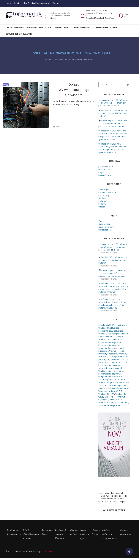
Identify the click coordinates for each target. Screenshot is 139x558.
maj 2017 (102, 172)
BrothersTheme (47, 551)
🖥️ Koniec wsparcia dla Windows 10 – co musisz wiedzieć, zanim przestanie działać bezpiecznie (114, 123)
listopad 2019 (104, 169)
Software (102, 201)
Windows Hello (116, 399)
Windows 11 (110, 396)
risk (125, 385)
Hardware (102, 198)
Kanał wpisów (104, 224)
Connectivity (103, 195)
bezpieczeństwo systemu (109, 342)
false (122, 351)
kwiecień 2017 (104, 175)
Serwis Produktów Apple (19, 34)
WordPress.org (104, 229)
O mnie (16, 3)
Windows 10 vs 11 (106, 394)
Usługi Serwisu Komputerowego (36, 3)
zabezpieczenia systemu (109, 405)
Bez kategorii (104, 189)
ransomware (110, 385)
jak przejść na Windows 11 (110, 359)
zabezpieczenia (121, 402)
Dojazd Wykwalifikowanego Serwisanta (27, 27)
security (106, 388)
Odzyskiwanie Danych (105, 27)
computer (102, 348)
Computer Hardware (107, 192)
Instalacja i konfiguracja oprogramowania (109, 534)
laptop (121, 362)
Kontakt (55, 3)
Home (8, 3)
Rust (100, 388)
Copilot (111, 348)
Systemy (102, 204)
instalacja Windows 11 (118, 356)
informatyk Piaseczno (107, 353)
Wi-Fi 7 (119, 391)
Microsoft (102, 368)
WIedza (101, 206)
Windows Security (106, 402)
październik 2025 (105, 166)
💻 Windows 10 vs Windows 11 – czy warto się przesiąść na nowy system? (112, 113)
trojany (112, 391)
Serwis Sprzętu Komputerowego (72, 27)
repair (120, 385)
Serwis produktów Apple (85, 534)
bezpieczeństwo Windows (109, 345)
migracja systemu (115, 371)
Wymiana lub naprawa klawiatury (60, 534)
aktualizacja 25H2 (106, 325)
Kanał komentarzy (106, 227)
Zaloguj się (103, 221)
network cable (104, 373)
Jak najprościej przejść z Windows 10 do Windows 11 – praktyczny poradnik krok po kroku (113, 103)
